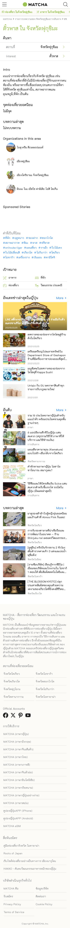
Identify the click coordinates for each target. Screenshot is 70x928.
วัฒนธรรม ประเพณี (48, 285)
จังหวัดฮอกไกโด (45, 681)
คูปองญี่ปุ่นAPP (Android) (18, 818)
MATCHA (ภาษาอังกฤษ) (17, 741)
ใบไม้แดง (57, 247)
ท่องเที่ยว (11, 285)
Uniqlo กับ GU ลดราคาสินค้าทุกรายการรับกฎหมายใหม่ (46, 387)
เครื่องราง (24, 257)
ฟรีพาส (45, 242)
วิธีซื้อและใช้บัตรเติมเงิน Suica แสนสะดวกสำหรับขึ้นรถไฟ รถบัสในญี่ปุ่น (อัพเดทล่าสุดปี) (47, 487)
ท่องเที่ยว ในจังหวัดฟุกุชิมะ (17, 11)
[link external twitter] (13, 716)
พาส (34, 242)
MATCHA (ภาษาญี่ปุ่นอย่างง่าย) (21, 795)
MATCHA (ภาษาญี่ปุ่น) (16, 734)
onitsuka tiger (13, 247)
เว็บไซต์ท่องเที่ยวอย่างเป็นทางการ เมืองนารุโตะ (30, 861)
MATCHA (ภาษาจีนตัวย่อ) (18, 772)
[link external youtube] (28, 716)
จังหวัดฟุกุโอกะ (12, 689)
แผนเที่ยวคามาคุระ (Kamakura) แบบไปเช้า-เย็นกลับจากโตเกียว (45, 451)
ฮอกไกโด (47, 238)
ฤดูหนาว (19, 238)
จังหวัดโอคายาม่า (46, 696)
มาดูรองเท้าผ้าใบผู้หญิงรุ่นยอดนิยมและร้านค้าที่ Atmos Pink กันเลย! (47, 515)
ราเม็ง (44, 247)
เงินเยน (38, 257)
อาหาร (9, 278)
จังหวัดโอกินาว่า (45, 689)
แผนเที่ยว (31, 247)
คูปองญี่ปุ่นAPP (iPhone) (17, 810)
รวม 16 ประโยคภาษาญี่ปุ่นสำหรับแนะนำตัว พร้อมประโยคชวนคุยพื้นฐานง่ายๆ (47, 419)
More (60, 298)
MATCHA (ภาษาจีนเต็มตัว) (18, 749)
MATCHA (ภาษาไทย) (15, 757)
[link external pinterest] (21, 716)
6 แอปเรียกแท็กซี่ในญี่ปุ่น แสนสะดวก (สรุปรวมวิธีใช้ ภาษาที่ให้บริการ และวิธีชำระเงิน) (46, 436)
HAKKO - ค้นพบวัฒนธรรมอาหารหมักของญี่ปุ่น (30, 868)
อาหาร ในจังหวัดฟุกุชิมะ (51, 11)
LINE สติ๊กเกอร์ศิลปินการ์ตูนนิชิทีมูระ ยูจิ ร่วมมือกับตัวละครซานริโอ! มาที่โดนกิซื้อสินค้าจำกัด (35, 321)
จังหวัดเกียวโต (12, 681)
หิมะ (26, 242)
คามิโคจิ (50, 257)
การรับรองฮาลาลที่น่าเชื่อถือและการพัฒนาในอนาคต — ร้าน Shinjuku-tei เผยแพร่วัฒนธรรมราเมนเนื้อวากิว (47, 536)
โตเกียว (55, 252)
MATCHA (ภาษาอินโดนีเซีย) (19, 780)
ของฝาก (33, 238)
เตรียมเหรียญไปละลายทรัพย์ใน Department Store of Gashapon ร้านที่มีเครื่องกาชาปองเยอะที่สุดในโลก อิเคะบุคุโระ (47, 357)
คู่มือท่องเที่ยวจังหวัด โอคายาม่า (21, 845)
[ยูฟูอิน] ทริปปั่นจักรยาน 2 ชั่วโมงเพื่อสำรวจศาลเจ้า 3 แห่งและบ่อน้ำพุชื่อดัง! (47, 551)
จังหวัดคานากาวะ (14, 696)
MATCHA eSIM (12, 826)
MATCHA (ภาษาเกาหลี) (16, 764)
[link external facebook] (6, 716)
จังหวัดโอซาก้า (44, 673)
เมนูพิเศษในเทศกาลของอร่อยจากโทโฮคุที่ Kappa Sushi (46, 370)
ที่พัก (7, 238)
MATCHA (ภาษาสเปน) (16, 803)
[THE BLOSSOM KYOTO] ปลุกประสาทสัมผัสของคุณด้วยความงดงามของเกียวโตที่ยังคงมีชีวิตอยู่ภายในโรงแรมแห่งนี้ (46, 587)
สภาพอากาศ (12, 242)
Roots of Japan (13, 853)
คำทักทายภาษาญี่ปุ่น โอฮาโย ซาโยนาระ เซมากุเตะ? (44, 468)
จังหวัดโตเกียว (12, 673)
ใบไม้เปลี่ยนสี (12, 252)
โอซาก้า (9, 257)
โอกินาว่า (42, 252)
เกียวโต (28, 252)
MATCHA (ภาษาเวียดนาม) (18, 787)
